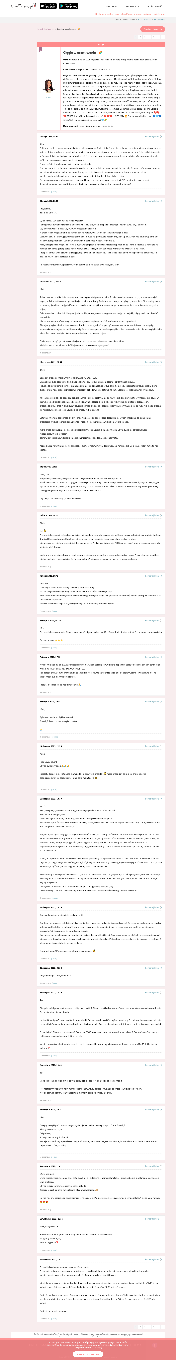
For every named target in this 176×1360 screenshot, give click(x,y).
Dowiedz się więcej (93, 1347)
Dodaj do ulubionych (153, 29)
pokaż (54, 191)
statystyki (111, 6)
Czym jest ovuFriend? (125, 19)
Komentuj (149, 136)
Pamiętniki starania (45, 29)
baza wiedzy (132, 6)
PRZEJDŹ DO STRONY (88, 1354)
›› (162, 37)
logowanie (159, 19)
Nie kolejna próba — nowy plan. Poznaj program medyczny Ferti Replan (130, 14)
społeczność (154, 6)
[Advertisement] (22, 62)
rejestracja (144, 19)
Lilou (48, 97)
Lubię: (157, 136)
